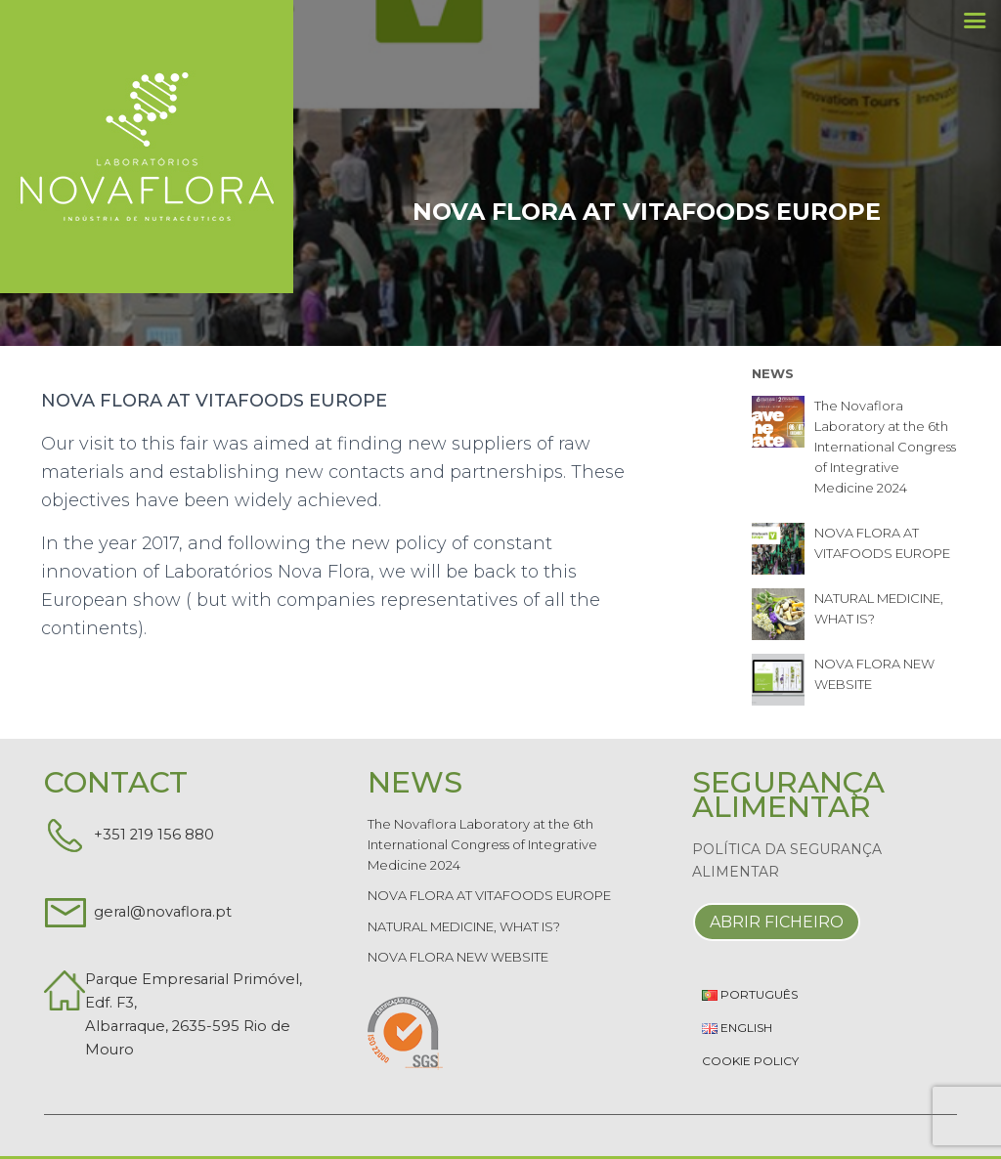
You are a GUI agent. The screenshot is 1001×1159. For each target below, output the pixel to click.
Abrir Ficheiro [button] (777, 922)
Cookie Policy (750, 1060)
